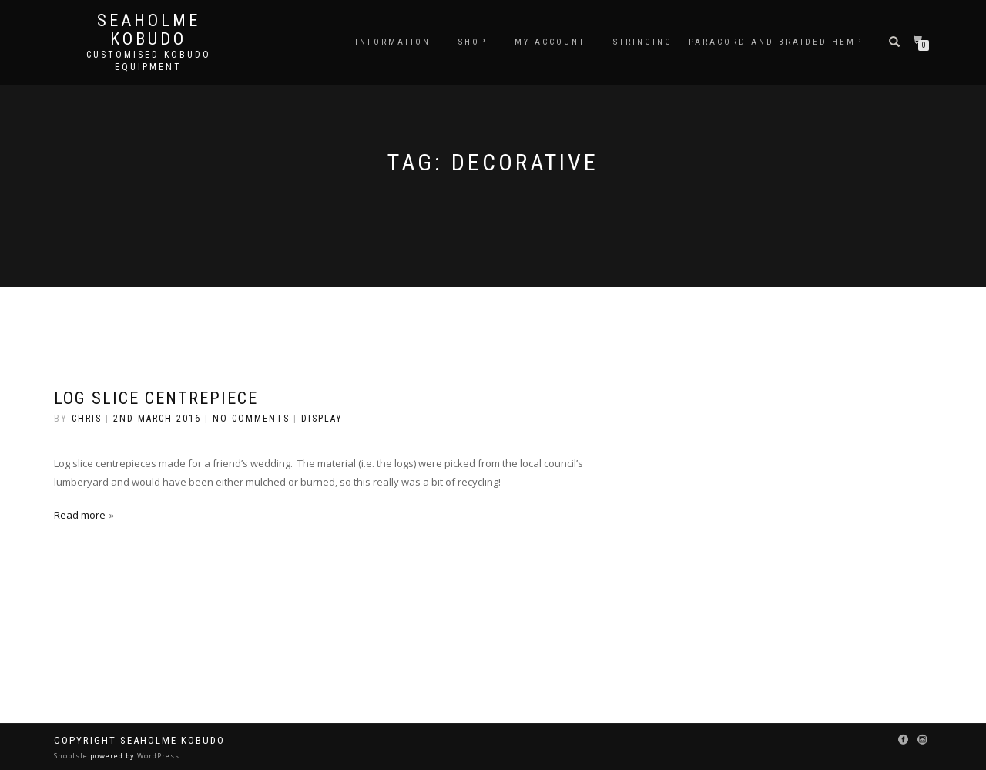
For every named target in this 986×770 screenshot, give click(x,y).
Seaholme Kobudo (148, 30)
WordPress (157, 756)
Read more (80, 515)
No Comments (251, 418)
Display (322, 418)
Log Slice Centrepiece (156, 398)
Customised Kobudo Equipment (148, 60)
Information (393, 42)
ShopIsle (72, 756)
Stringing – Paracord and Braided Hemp (738, 42)
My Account (550, 42)
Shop (472, 42)
